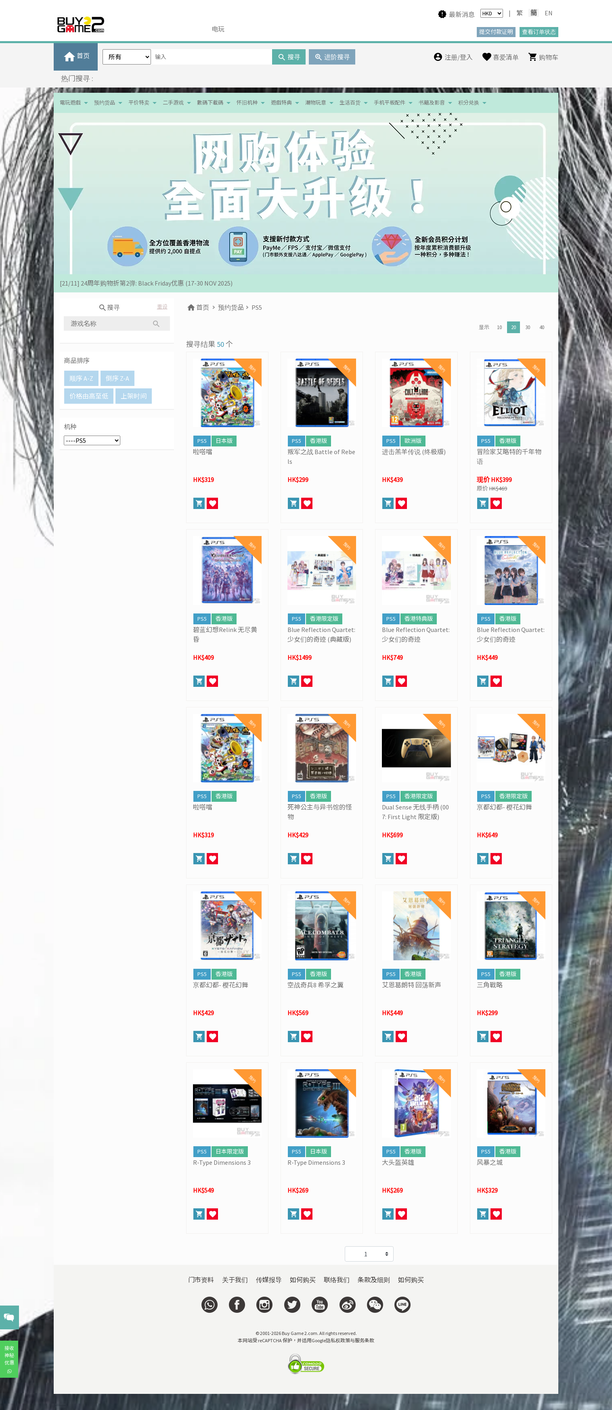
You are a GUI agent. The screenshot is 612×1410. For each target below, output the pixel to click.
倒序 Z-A (117, 378)
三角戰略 (490, 985)
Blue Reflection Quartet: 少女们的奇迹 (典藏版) (321, 634)
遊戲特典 (281, 102)
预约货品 (104, 102)
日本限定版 (230, 1151)
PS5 (257, 307)
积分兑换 (468, 102)
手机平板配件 (389, 102)
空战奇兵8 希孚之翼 (315, 985)
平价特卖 (138, 102)
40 (541, 327)
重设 (162, 306)
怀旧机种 (247, 102)
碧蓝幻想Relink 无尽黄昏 (225, 634)
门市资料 (201, 1280)
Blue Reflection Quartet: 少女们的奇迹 (416, 634)
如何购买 (303, 1280)
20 (513, 327)
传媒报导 (269, 1280)
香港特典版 (419, 618)
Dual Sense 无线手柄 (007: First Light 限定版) (415, 812)
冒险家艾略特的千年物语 (509, 456)
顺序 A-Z (81, 378)
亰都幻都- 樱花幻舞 (504, 807)
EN (549, 13)
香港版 (318, 440)
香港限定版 (324, 618)
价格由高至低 (88, 396)
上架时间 (134, 396)
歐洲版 (413, 440)
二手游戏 (173, 102)
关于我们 (235, 1280)
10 (499, 327)
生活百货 (350, 102)
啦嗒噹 (202, 452)
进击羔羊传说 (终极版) (414, 452)
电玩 (218, 29)
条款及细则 (374, 1280)
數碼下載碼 (210, 102)
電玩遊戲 (70, 102)
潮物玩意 (315, 102)
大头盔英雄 (398, 1162)
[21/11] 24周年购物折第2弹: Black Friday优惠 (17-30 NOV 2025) (146, 283)
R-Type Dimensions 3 (222, 1162)
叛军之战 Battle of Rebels (321, 456)
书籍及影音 (432, 102)
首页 (197, 307)
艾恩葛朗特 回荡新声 (411, 985)
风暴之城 (490, 1162)
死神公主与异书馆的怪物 (319, 812)
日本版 (224, 440)
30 (527, 327)
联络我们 (337, 1280)
